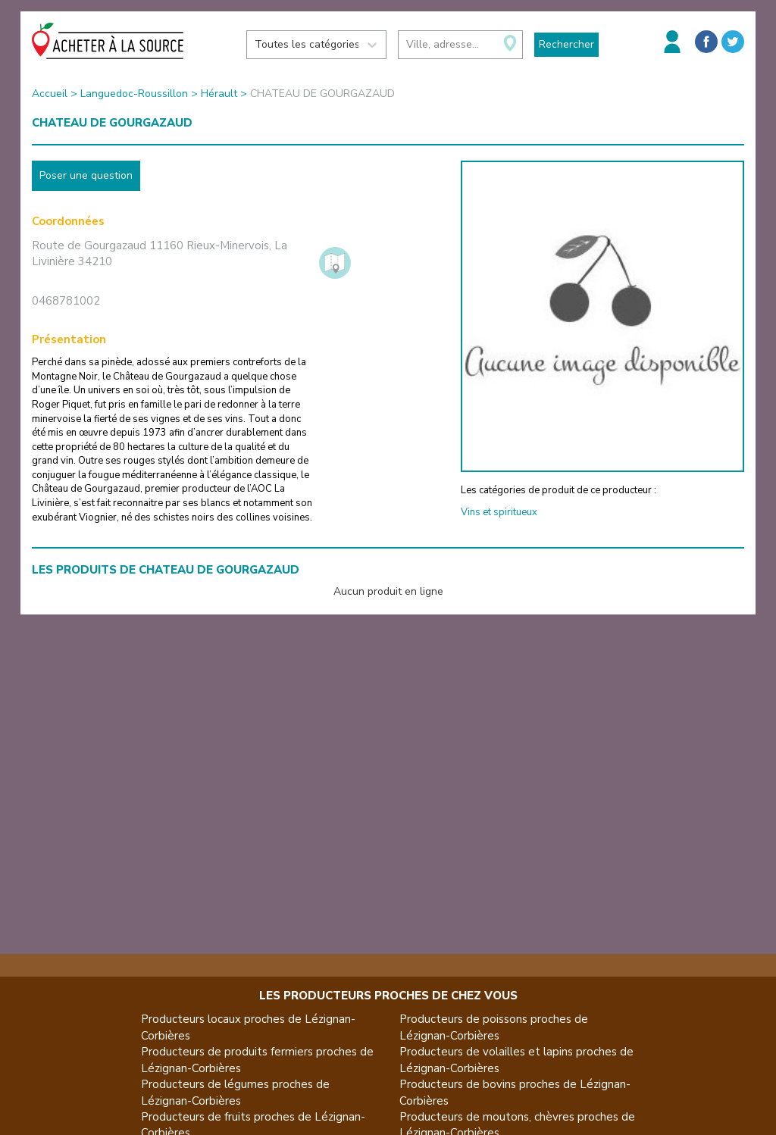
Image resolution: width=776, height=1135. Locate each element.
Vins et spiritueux (499, 512)
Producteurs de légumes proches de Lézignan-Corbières (235, 1092)
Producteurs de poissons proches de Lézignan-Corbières (493, 1027)
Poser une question (86, 175)
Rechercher (566, 44)
